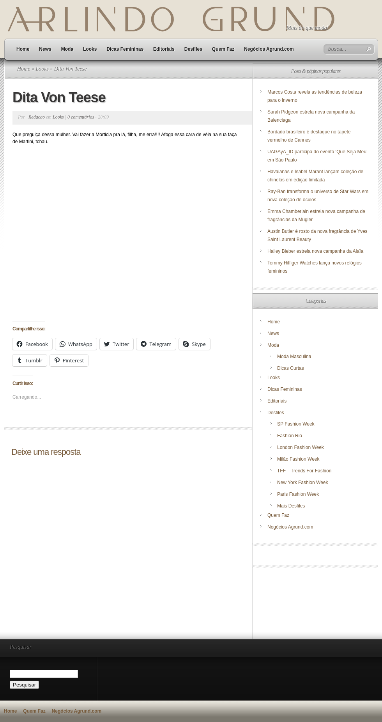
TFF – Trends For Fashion (304, 471)
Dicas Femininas (124, 49)
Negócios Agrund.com (269, 49)
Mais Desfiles (291, 506)
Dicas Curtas (290, 368)
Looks (90, 49)
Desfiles (193, 49)
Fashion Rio (289, 435)
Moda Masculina (294, 356)
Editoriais (164, 49)
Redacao (36, 117)
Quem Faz (223, 49)
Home (22, 49)
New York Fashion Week (302, 482)
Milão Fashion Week (298, 459)
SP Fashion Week (296, 424)
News (45, 49)
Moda (67, 49)
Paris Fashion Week (298, 494)
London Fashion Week (300, 447)
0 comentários (80, 117)
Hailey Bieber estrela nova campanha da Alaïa (315, 251)
